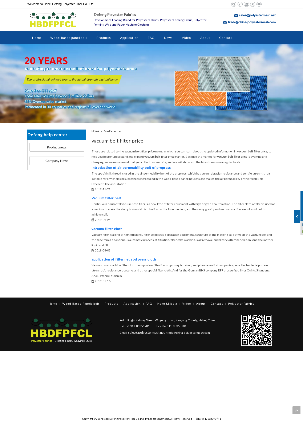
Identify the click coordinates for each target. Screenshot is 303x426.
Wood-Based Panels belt (81, 303)
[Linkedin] (246, 4)
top (296, 410)
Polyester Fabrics (241, 303)
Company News (56, 161)
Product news (57, 147)
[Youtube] (259, 4)
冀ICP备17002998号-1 (208, 418)
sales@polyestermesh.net (257, 15)
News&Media (167, 303)
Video (186, 303)
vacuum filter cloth (107, 229)
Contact (217, 303)
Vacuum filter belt (106, 198)
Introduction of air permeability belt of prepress (131, 167)
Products (111, 303)
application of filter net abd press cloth (124, 259)
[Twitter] (252, 4)
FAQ (149, 303)
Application (132, 303)
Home (53, 303)
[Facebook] (233, 4)
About (201, 303)
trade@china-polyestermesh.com (252, 22)
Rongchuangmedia (158, 418)
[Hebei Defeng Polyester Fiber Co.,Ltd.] (151, 83)
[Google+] (240, 4)
